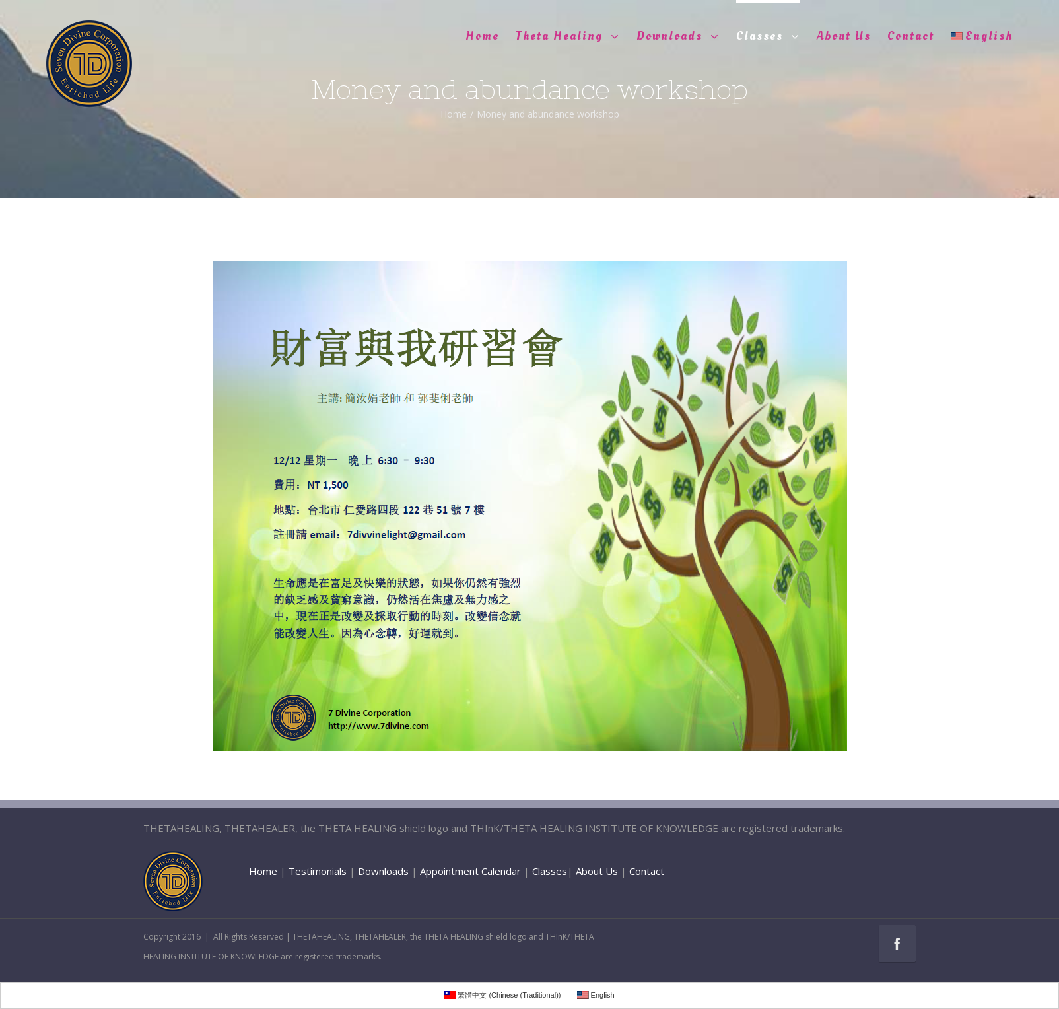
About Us (597, 871)
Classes (549, 871)
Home (263, 871)
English (982, 36)
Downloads (383, 871)
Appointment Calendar (470, 871)
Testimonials (318, 871)
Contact (646, 871)
